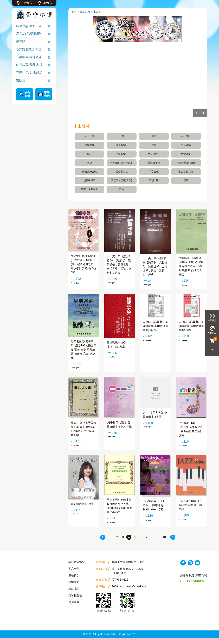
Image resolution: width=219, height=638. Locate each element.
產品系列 (85, 11)
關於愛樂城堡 (76, 562)
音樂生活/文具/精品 (29, 72)
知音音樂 (186, 145)
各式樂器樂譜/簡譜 (29, 49)
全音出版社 (154, 154)
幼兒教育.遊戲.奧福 (29, 65)
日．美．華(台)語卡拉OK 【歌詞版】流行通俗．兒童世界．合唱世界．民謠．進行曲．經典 (119, 264)
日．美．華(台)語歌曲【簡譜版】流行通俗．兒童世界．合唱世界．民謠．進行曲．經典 (155, 266)
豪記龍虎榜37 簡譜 (82, 503)
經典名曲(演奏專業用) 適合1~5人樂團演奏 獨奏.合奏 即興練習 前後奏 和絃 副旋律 (83, 349)
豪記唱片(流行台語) (121, 180)
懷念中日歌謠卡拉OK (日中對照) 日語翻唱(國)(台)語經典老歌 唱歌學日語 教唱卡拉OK (84, 264)
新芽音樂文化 (186, 171)
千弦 (153, 136)
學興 (186, 180)
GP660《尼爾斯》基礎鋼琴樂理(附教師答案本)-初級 (191, 326)
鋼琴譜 (20, 41)
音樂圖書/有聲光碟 (29, 57)
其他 (121, 189)
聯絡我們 (73, 588)
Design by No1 (127, 634)
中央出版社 (122, 154)
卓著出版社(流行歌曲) (121, 162)
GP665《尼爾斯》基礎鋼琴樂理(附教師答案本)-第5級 (155, 326)
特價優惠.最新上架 (29, 26)
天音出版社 (186, 136)
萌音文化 (154, 171)
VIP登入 (44, 2)
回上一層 (89, 136)
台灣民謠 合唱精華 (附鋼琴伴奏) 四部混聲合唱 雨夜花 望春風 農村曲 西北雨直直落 (191, 266)
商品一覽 (73, 568)
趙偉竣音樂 (89, 180)
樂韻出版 (154, 180)
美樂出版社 (154, 162)
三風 (121, 136)
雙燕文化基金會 (89, 189)
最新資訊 (73, 575)
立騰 (153, 145)
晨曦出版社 (122, 171)
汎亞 (89, 162)
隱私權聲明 (75, 595)
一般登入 (24, 2)
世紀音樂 (186, 154)
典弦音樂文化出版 (186, 162)
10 (164, 537)
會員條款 (73, 602)
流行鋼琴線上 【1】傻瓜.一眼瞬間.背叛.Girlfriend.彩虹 (155, 505)
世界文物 (89, 145)
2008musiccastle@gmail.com (129, 586)
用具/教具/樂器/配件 (29, 33)
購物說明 (73, 582)
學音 (89, 154)
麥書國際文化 (89, 171)
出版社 (20, 80)
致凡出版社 (122, 145)
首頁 (74, 11)
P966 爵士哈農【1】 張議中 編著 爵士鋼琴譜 (191, 505)
